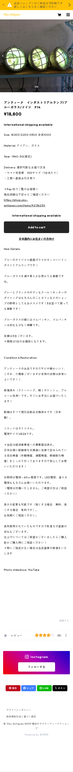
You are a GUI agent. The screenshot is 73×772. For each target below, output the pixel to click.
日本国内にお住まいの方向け (36, 239)
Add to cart (36, 227)
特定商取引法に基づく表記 (21, 716)
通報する (64, 620)
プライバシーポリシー (18, 709)
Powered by (36, 734)
